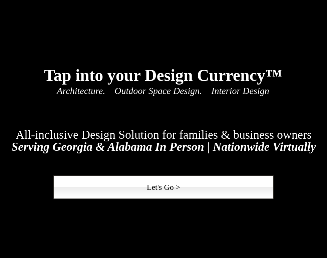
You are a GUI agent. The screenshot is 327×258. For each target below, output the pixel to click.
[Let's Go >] (163, 187)
